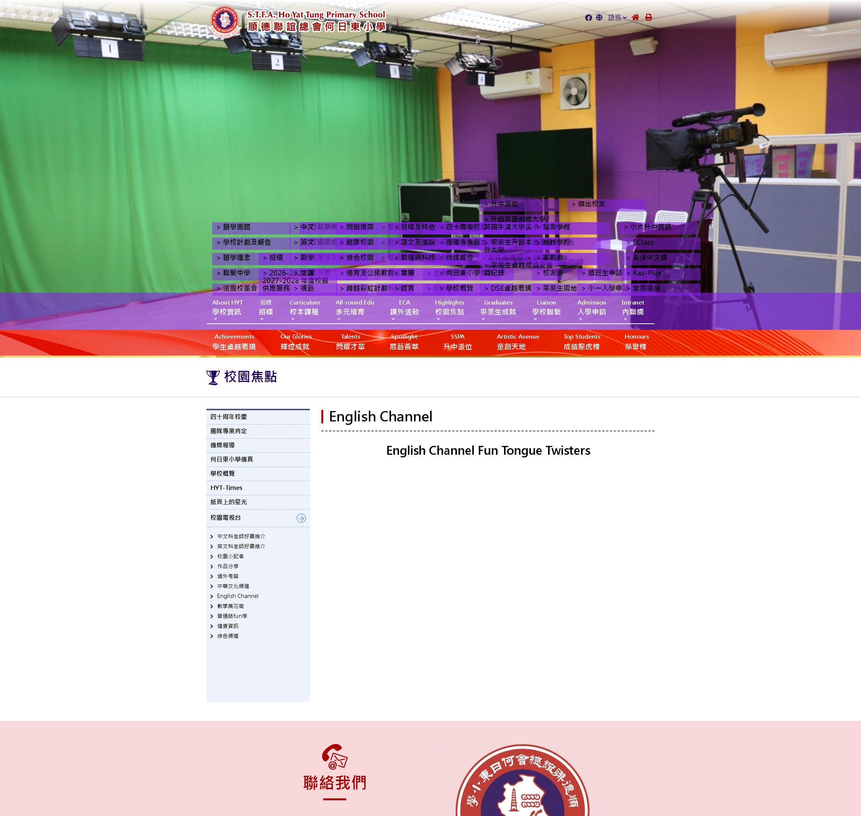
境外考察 (228, 576)
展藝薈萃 (404, 341)
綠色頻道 (228, 635)
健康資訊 (228, 626)
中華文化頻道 (233, 586)
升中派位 (457, 341)
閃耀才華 (350, 341)
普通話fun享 (232, 616)
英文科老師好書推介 (241, 546)
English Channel (238, 596)
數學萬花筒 (230, 606)
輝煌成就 (296, 341)
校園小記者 (230, 556)
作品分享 (228, 566)
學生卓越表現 (234, 341)
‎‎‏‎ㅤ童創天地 (518, 341)
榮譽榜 (637, 341)
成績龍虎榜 (581, 341)
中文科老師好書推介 (241, 536)
